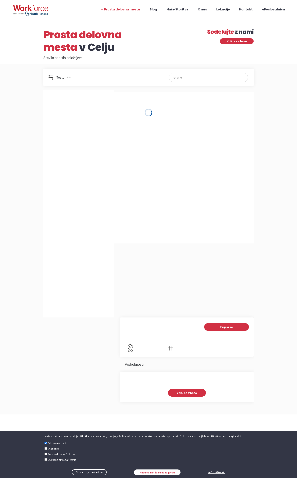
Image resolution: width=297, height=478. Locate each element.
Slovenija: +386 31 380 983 (169, 385)
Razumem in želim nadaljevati (157, 472)
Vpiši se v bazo (237, 41)
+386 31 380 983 (55, 364)
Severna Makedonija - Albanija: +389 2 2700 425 (172, 415)
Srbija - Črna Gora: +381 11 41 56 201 (164, 397)
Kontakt (245, 9)
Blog (153, 9)
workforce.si (53, 373)
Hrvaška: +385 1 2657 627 (168, 390)
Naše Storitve (177, 9)
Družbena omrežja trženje (60, 459)
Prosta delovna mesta (122, 9)
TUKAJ (189, 374)
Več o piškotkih (216, 472)
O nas (202, 9)
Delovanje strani (55, 443)
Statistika (52, 448)
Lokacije (223, 9)
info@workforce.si (57, 369)
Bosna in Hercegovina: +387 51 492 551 (167, 406)
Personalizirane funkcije (60, 454)
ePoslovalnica (273, 9)
